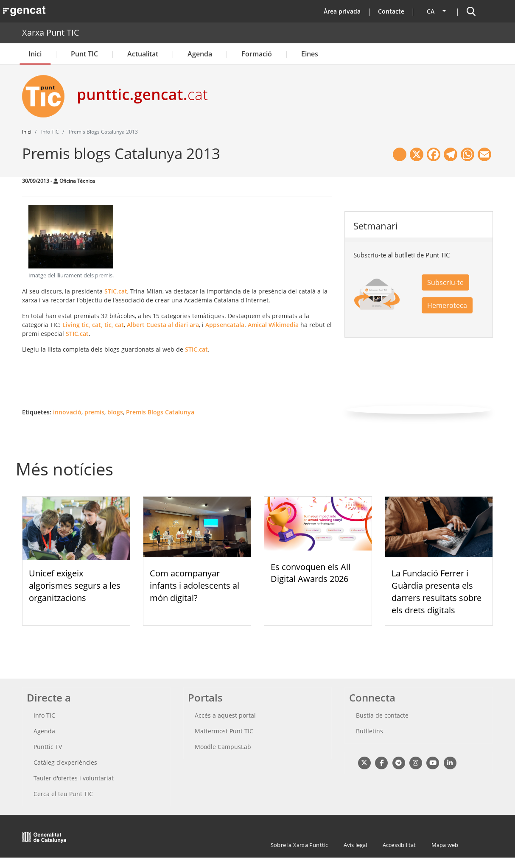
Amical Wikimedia (273, 325)
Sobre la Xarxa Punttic (299, 845)
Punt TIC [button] (84, 54)
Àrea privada (342, 11)
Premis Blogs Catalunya (160, 412)
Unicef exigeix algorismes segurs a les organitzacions (74, 585)
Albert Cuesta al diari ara (163, 325)
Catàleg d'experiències (65, 762)
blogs (115, 412)
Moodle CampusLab (223, 747)
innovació (67, 412)
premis (94, 412)
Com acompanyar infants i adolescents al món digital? (194, 585)
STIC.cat (115, 291)
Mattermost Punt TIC (224, 731)
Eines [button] (309, 54)
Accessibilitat (399, 845)
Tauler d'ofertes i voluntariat (74, 778)
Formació (256, 54)
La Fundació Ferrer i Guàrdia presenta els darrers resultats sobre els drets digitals (436, 591)
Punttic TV (48, 747)
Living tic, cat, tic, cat (93, 325)
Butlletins (369, 731)
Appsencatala (224, 325)
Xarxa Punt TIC (50, 32)
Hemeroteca (447, 305)
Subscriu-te (445, 282)
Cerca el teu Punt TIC (63, 794)
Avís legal (355, 845)
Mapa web (445, 845)
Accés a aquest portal (225, 715)
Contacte (391, 11)
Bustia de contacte (382, 715)
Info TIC (44, 715)
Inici (35, 54)
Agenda (200, 54)
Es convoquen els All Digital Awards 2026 (310, 573)
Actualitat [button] (142, 54)
